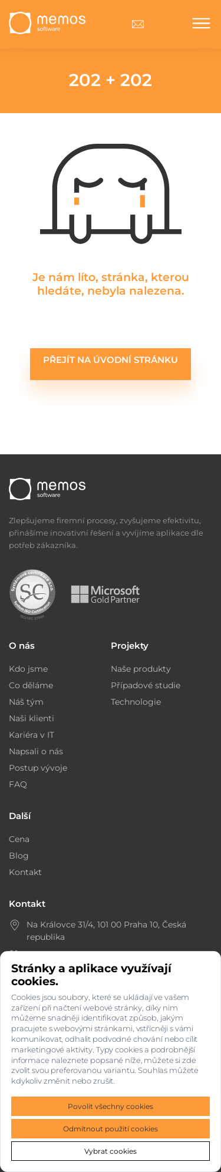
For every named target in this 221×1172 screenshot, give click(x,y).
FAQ (18, 784)
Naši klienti (31, 718)
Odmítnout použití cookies (110, 1128)
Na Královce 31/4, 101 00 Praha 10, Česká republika (106, 930)
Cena (19, 839)
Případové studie (145, 685)
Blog (19, 855)
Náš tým (26, 701)
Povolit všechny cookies (110, 1106)
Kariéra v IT (31, 734)
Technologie (136, 701)
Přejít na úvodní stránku (110, 359)
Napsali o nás (36, 751)
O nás (22, 645)
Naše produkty (141, 668)
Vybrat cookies (110, 1151)
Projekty (130, 645)
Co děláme (31, 685)
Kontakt (25, 872)
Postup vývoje (38, 767)
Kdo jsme (28, 668)
